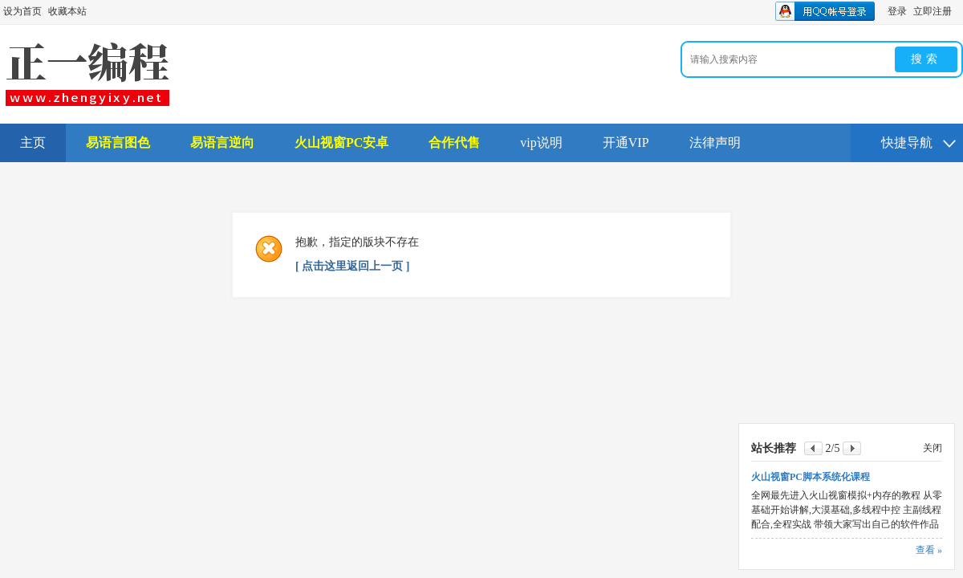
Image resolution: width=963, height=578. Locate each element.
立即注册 (932, 11)
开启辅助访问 (959, 11)
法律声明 (715, 142)
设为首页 (22, 11)
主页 (33, 142)
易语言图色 (118, 142)
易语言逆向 (222, 142)
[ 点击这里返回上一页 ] (352, 266)
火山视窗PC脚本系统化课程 (810, 476)
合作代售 (454, 142)
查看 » (929, 550)
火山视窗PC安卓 (341, 142)
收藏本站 (67, 11)
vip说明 (541, 142)
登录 (897, 11)
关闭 (932, 448)
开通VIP (626, 142)
